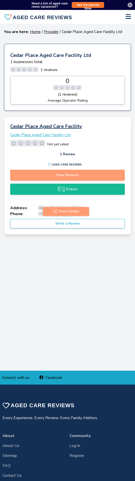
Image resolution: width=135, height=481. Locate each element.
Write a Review (67, 223)
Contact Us (12, 475)
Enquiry (68, 189)
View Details (66, 211)
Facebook (50, 377)
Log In (74, 445)
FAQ (6, 465)
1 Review (67, 154)
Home (35, 32)
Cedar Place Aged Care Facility (46, 126)
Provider (51, 32)
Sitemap (9, 455)
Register (76, 455)
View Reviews (67, 175)
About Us (10, 445)
